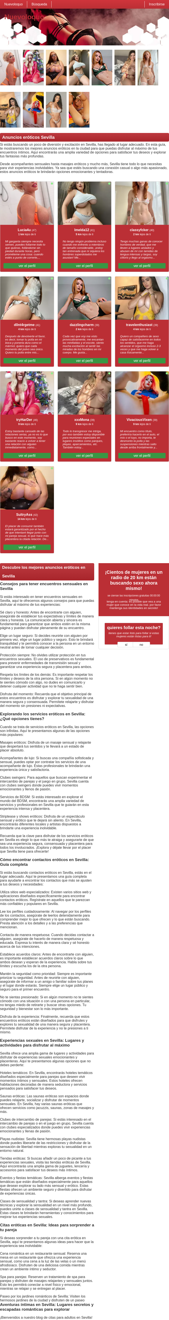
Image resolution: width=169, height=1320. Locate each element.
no (141, 644)
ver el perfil (27, 266)
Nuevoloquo (13, 4)
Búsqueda (39, 4)
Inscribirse (157, 4)
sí (126, 644)
